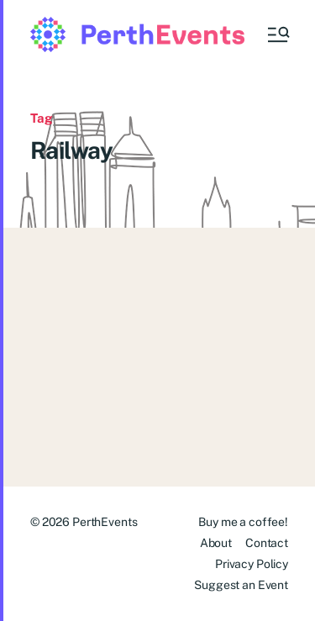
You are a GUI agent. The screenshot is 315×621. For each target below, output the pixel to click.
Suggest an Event (241, 585)
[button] (277, 34)
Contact (266, 543)
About (216, 543)
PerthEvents (104, 522)
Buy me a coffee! (243, 522)
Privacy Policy (251, 564)
